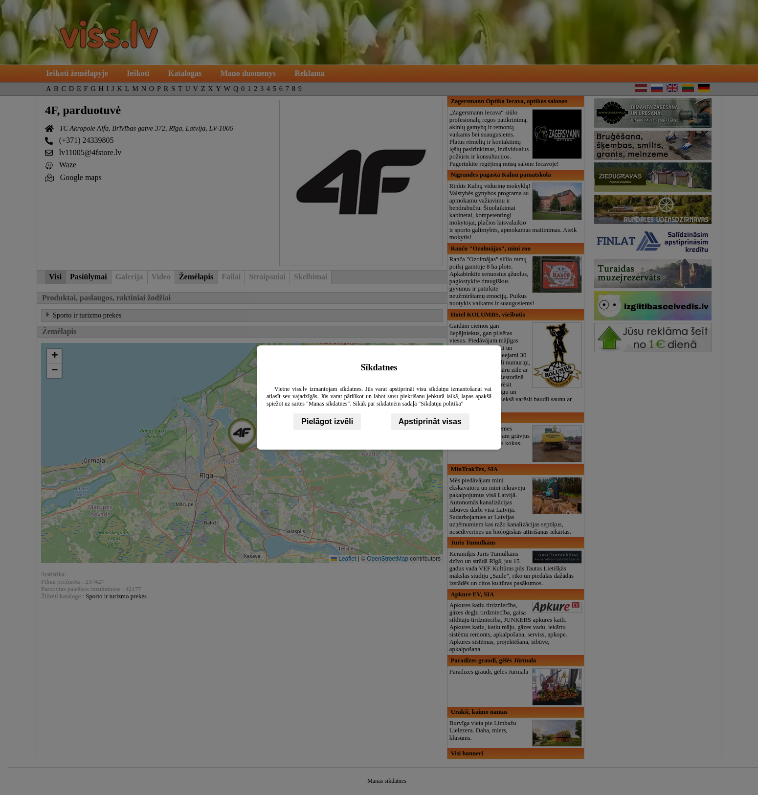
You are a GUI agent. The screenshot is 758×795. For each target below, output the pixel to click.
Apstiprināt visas (430, 421)
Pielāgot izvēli (327, 421)
